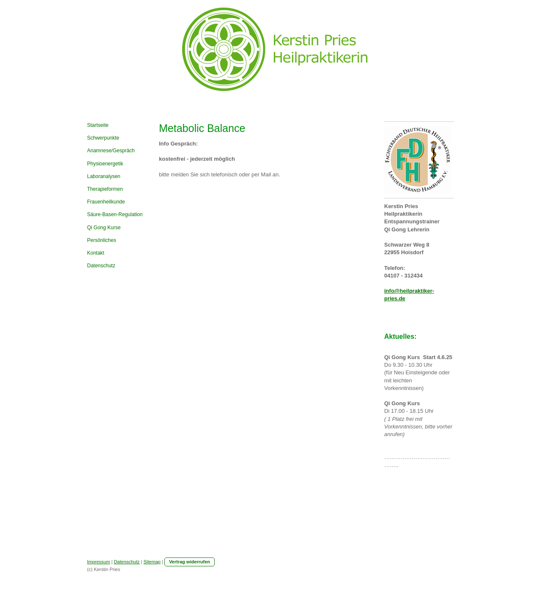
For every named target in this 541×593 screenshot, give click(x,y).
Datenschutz (126, 561)
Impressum (98, 561)
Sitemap (152, 561)
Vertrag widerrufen (189, 561)
